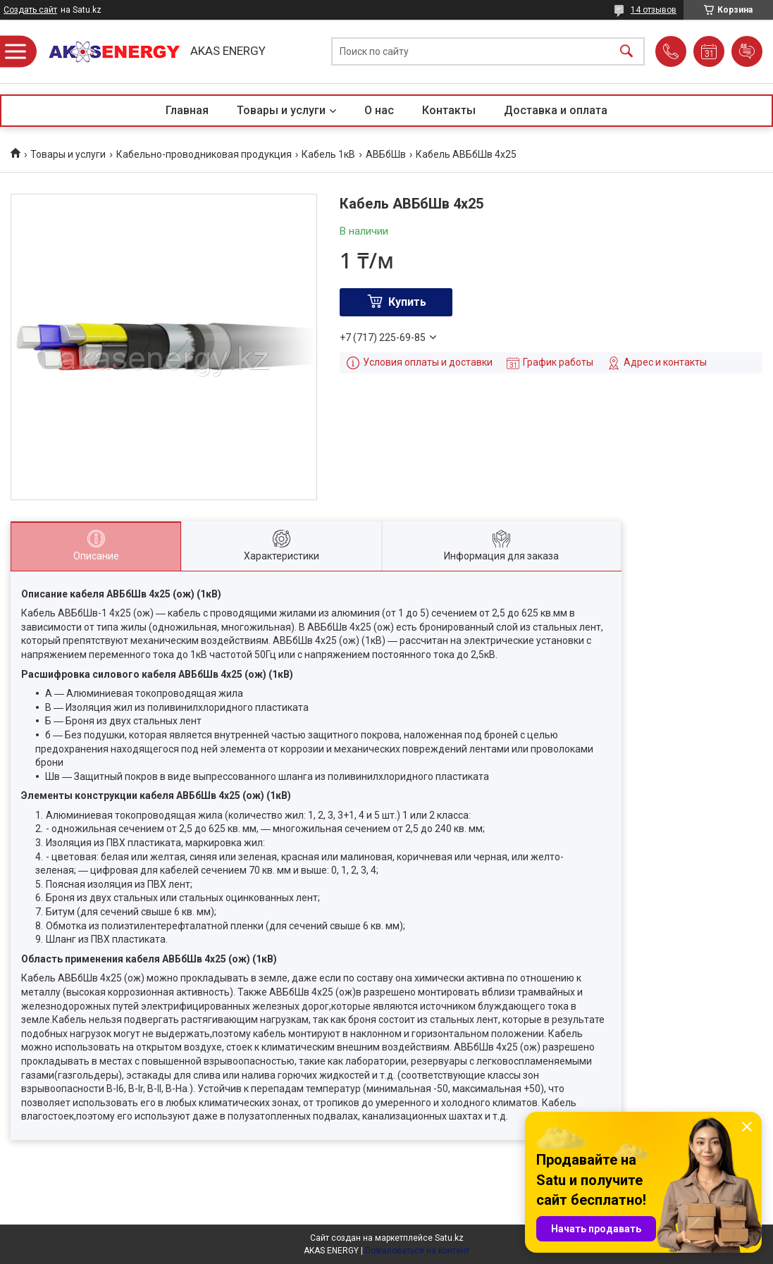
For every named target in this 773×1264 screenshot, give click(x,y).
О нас (379, 110)
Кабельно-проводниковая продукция (204, 154)
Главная (187, 110)
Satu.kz (449, 1238)
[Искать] (626, 52)
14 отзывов (653, 10)
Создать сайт (30, 10)
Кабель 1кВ (328, 154)
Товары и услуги (281, 110)
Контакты (449, 110)
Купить (407, 302)
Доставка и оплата (555, 110)
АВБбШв (386, 154)
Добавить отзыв (746, 51)
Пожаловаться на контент (417, 1251)
